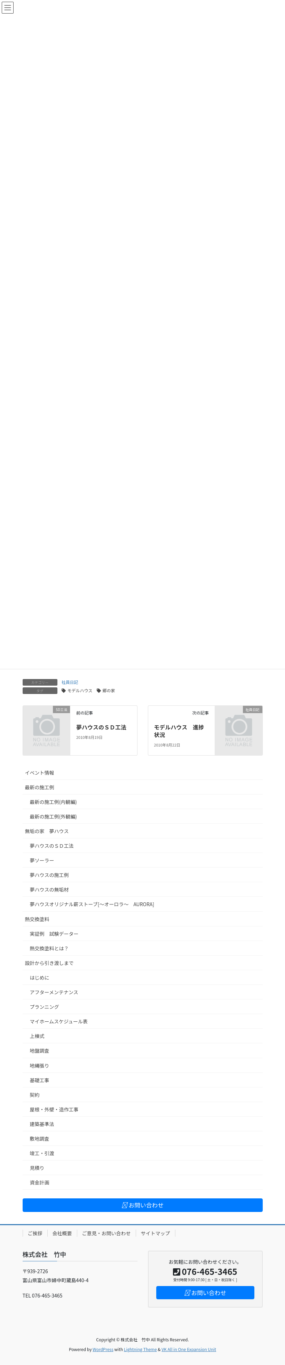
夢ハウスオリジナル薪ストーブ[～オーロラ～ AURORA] (92, 904)
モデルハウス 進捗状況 (179, 731)
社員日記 (70, 682)
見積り (37, 1167)
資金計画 (39, 1182)
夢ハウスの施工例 (49, 874)
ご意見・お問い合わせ (106, 1233)
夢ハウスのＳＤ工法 (101, 727)
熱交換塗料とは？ (49, 948)
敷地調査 (39, 1138)
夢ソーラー (42, 860)
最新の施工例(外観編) (53, 816)
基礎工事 (39, 1080)
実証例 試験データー (54, 933)
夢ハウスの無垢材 (49, 889)
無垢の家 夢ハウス (47, 831)
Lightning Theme (140, 1349)
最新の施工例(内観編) (53, 801)
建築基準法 (42, 1123)
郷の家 (109, 690)
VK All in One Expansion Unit (188, 1349)
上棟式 (37, 1035)
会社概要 (62, 1233)
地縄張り (39, 1065)
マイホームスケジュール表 (59, 1021)
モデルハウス (80, 690)
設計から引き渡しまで (49, 962)
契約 (35, 1094)
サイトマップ (155, 1233)
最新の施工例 (39, 787)
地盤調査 (39, 1050)
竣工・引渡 (42, 1153)
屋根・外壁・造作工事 (54, 1109)
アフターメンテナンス (54, 992)
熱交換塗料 (37, 919)
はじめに (39, 977)
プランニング (44, 1006)
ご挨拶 (35, 1233)
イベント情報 (39, 772)
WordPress (103, 1349)
